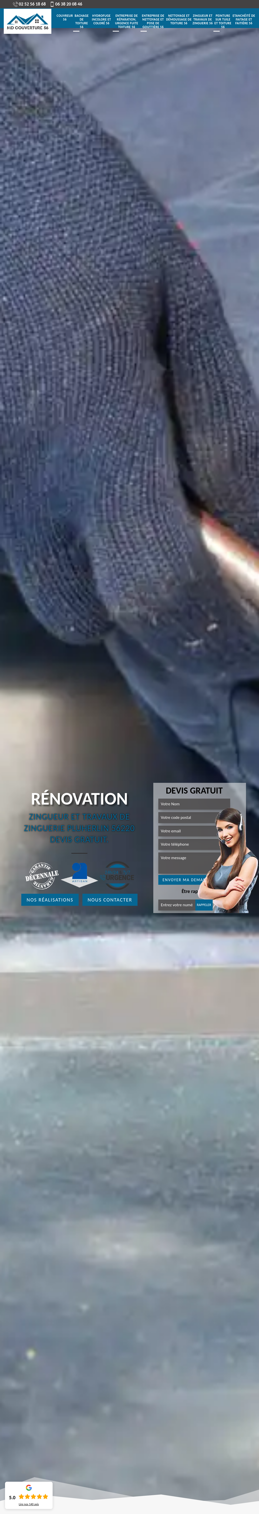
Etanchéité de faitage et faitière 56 (244, 19)
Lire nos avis (29, 1504)
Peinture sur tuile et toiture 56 (222, 21)
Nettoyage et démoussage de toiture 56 (179, 19)
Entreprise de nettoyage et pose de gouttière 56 (153, 21)
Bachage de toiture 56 (82, 21)
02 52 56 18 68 (29, 4)
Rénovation (79, 799)
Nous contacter (110, 900)
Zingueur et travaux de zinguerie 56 (203, 19)
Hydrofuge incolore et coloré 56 (101, 19)
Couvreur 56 (65, 17)
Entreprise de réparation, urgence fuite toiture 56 (126, 21)
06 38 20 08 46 (66, 4)
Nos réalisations (50, 900)
